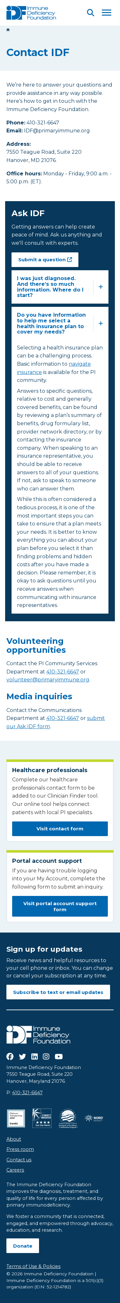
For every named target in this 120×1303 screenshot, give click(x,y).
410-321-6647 (62, 672)
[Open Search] (90, 12)
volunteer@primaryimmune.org (47, 680)
